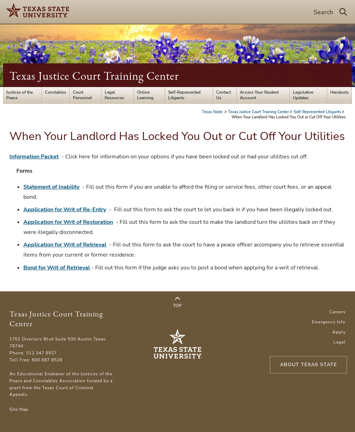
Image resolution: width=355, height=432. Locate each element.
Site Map (18, 409)
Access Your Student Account (259, 95)
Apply (339, 332)
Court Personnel (82, 95)
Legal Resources (114, 95)
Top (177, 302)
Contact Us (223, 95)
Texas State (213, 112)
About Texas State (308, 364)
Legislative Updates (303, 95)
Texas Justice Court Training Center (94, 75)
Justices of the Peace (19, 95)
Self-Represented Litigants (184, 95)
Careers (337, 312)
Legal (339, 342)
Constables (55, 92)
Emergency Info (329, 322)
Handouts (339, 92)
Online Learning (145, 95)
